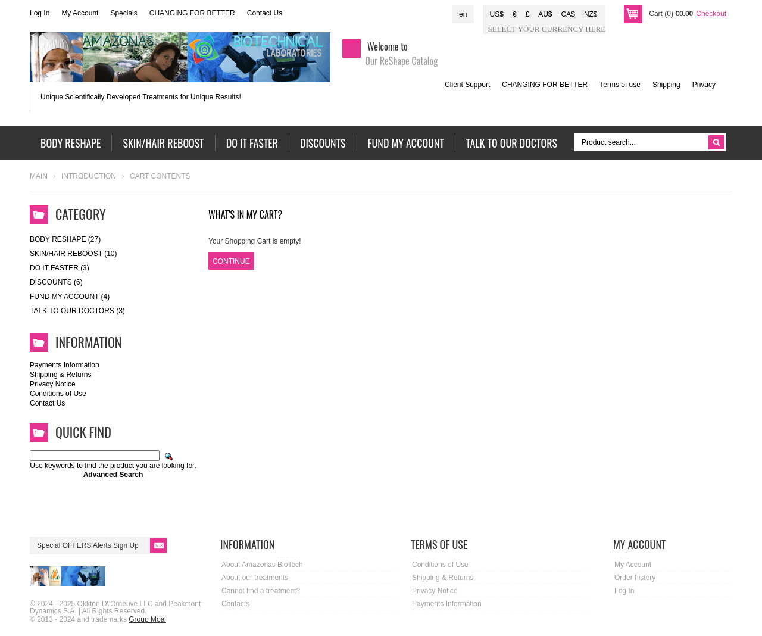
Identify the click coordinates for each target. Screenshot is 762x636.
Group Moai (147, 619)
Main (39, 176)
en (463, 14)
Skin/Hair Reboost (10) (73, 254)
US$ (496, 14)
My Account (79, 13)
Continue (231, 261)
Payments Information (64, 365)
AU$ (545, 14)
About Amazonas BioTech (262, 564)
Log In (39, 13)
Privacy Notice (53, 384)
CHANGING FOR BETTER (192, 13)
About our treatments (254, 577)
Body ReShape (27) (65, 239)
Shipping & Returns (60, 374)
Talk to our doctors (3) (77, 311)
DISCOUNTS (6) (56, 282)
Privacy (704, 84)
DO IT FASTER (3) (59, 268)
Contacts (235, 604)
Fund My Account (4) (70, 296)
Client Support (467, 84)
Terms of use (620, 84)
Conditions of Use (58, 393)
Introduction (88, 176)
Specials (123, 13)
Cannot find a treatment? (260, 591)
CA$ (568, 14)
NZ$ (591, 14)
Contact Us (264, 13)
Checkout (711, 14)
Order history (634, 577)
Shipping (666, 84)
